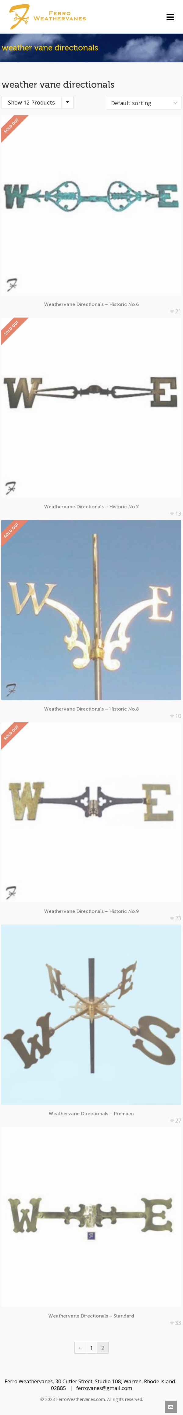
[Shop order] (144, 102)
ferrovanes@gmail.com (104, 1387)
